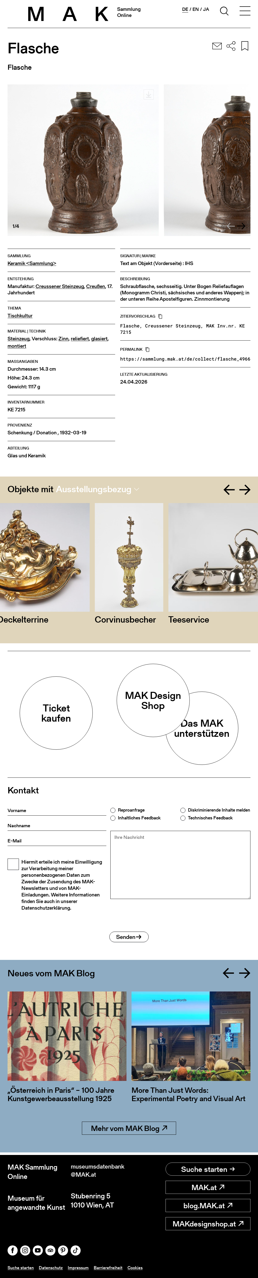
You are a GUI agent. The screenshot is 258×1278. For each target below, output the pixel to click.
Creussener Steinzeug (60, 286)
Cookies (139, 1267)
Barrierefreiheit (111, 1267)
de (185, 9)
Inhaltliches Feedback (139, 818)
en (195, 9)
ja (206, 9)
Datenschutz (52, 1267)
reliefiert (80, 339)
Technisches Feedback (210, 818)
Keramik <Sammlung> (32, 263)
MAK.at (207, 1187)
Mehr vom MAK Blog (129, 1130)
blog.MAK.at (207, 1205)
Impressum (81, 1267)
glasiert (99, 339)
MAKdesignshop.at (208, 1223)
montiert (17, 346)
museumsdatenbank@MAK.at (98, 1172)
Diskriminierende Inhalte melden (219, 810)
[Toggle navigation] (244, 11)
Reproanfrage (131, 810)
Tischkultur (20, 316)
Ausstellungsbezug (94, 489)
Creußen (95, 286)
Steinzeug (18, 339)
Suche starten (208, 1169)
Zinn (63, 339)
